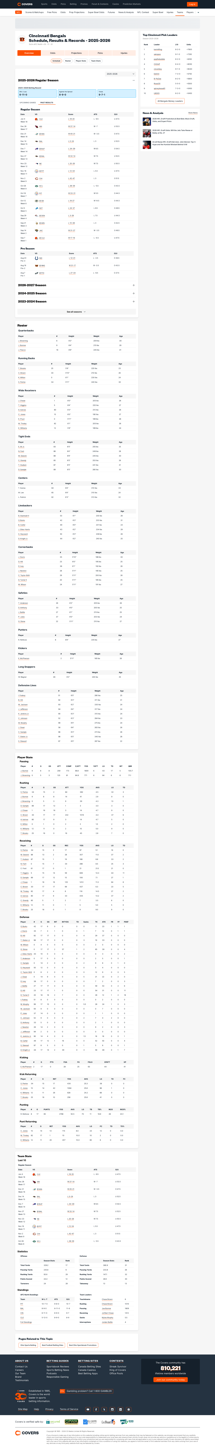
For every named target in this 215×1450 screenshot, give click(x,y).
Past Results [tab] (46, 102)
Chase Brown (107, 1299)
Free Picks (52, 12)
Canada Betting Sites (89, 1366)
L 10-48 (71, 223)
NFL (18, 12)
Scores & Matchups (34, 12)
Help (36, 1409)
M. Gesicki (22, 456)
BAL (41, 141)
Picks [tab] (100, 53)
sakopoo (157, 54)
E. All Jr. (21, 447)
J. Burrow (22, 345)
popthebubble (159, 59)
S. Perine (21, 382)
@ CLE (42, 238)
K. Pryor (21, 419)
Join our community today (170, 1379)
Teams (180, 12)
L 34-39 (71, 149)
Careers (19, 1370)
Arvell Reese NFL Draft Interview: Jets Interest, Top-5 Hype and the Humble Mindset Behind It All (173, 143)
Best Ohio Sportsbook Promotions (82, 1345)
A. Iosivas (22, 410)
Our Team (20, 1373)
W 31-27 (71, 230)
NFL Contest (143, 12)
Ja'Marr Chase (108, 1313)
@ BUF (42, 149)
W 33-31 (71, 193)
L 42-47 (71, 178)
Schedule (56, 61)
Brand (18, 1376)
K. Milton (21, 377)
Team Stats (96, 61)
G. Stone (21, 621)
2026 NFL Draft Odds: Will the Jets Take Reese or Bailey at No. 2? (172, 131)
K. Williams (22, 428)
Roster (68, 61)
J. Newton (22, 571)
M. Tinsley (22, 423)
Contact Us (21, 1366)
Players (190, 12)
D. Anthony (22, 608)
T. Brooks (22, 368)
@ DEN (42, 216)
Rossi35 (157, 83)
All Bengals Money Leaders (170, 101)
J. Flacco (22, 350)
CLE (41, 119)
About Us (21, 1360)
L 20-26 (71, 163)
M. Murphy (22, 723)
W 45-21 (71, 134)
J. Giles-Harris (24, 529)
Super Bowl (158, 12)
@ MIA (41, 134)
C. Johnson (22, 718)
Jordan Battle (107, 1322)
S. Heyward (23, 534)
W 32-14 (71, 156)
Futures (111, 12)
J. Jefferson (23, 709)
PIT (40, 193)
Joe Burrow (106, 1308)
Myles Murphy (107, 1317)
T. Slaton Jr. (23, 737)
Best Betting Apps (88, 1373)
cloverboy (158, 69)
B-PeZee (157, 79)
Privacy (49, 1409)
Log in (192, 4)
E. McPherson (23, 658)
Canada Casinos (87, 1370)
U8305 (156, 93)
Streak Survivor (118, 1366)
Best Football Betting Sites (52, 1345)
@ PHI (41, 273)
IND (40, 258)
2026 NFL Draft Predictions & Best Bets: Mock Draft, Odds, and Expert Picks (173, 120)
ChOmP (157, 64)
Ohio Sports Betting (28, 1345)
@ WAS (42, 265)
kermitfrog (158, 49)
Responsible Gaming (58, 1376)
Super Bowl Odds (96, 12)
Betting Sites (88, 1360)
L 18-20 (71, 119)
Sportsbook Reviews (58, 1366)
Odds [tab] (52, 53)
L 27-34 (72, 273)
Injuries (170, 12)
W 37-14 (71, 126)
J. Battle (21, 612)
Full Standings (26, 1322)
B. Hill (20, 700)
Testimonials (22, 1380)
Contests (117, 1360)
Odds (63, 12)
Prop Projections (76, 12)
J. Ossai (21, 727)
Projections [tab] (76, 53)
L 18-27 (71, 201)
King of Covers (118, 1370)
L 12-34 (71, 171)
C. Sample (22, 732)
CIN (21, 1313)
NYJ (41, 186)
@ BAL (42, 156)
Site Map (23, 1409)
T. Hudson (22, 465)
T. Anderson (23, 603)
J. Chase (21, 401)
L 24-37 (71, 208)
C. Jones (21, 414)
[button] (133, 80)
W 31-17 (72, 265)
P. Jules (21, 617)
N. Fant (21, 451)
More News (193, 113)
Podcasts (52, 1373)
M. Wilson (22, 584)
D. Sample (22, 469)
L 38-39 (71, 186)
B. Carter (21, 525)
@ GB (41, 201)
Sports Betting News (58, 1370)
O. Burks (21, 520)
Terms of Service (69, 1409)
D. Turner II (22, 580)
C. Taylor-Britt (24, 575)
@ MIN (42, 223)
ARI (40, 126)
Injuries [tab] (124, 53)
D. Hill (20, 562)
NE (40, 164)
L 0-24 (71, 141)
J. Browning (23, 341)
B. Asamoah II (23, 516)
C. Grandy (22, 460)
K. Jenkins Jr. (23, 714)
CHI (40, 178)
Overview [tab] (29, 53)
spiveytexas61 (159, 88)
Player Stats (81, 61)
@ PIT (41, 171)
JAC (41, 230)
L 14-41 (72, 258)
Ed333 (156, 74)
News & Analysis (126, 12)
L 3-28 (71, 215)
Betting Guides (58, 1360)
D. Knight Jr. (23, 539)
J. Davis (21, 557)
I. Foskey (21, 695)
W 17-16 (71, 238)
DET (41, 208)
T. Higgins (22, 405)
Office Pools (116, 1373)
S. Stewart (22, 741)
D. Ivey (21, 566)
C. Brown (22, 373)
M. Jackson (23, 704)
